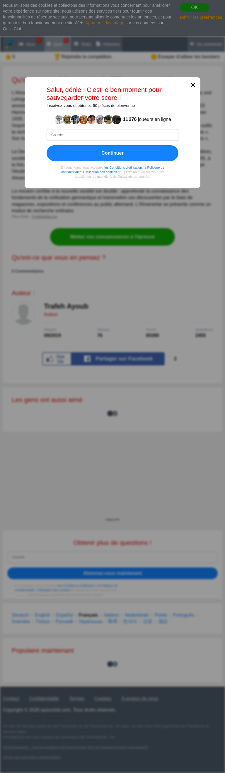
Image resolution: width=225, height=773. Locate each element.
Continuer (112, 153)
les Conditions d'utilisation (123, 167)
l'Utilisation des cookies (100, 172)
